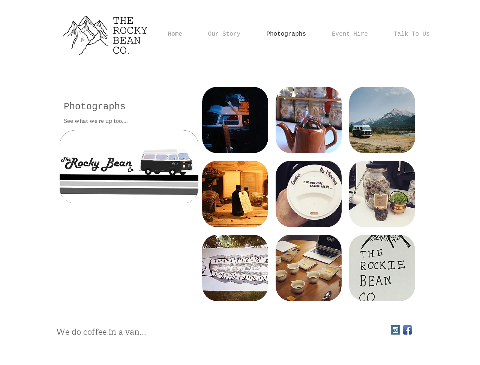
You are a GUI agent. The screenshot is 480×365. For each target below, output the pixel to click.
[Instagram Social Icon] (395, 330)
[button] (235, 120)
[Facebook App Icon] (407, 330)
